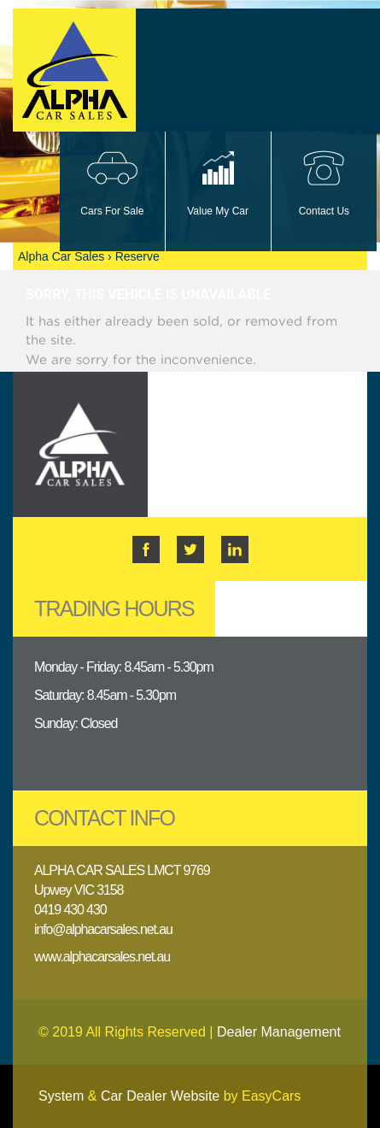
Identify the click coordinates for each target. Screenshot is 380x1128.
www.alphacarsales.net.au (102, 956)
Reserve (137, 256)
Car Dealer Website (160, 1096)
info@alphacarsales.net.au (103, 929)
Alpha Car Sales (61, 256)
